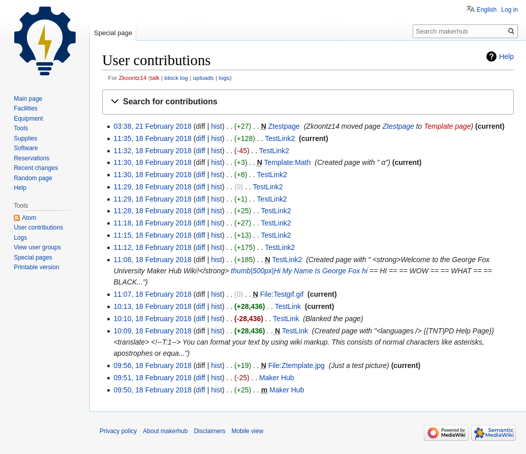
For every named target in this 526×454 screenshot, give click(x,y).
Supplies (25, 138)
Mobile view (247, 431)
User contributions (38, 227)
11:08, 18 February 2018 (152, 260)
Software (26, 148)
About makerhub (165, 431)
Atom (29, 217)
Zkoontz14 (133, 77)
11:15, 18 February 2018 (152, 235)
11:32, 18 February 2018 (152, 151)
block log (176, 77)
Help (506, 56)
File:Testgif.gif (282, 294)
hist (216, 126)
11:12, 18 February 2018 (152, 247)
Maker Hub (276, 378)
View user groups (37, 247)
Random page (33, 178)
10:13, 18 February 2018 (152, 306)
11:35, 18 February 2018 (152, 138)
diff (200, 138)
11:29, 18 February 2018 (152, 187)
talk (155, 77)
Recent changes (36, 168)
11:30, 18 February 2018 (152, 162)
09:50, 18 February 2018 (152, 390)
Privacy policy (118, 431)
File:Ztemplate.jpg (296, 365)
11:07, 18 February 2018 (152, 294)
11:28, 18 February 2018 (152, 211)
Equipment (28, 118)
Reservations (31, 158)
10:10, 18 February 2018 (152, 319)
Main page (28, 98)
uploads (203, 77)
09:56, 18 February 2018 (152, 365)
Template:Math (287, 162)
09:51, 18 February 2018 (152, 378)
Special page (113, 33)
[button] (308, 102)
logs (224, 77)
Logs (20, 237)
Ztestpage (284, 126)
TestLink (288, 306)
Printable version (36, 267)
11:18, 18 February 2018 (152, 223)
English (487, 9)
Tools (21, 128)
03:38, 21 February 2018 (152, 126)
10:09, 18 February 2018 (152, 331)
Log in (509, 9)
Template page (447, 126)
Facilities (26, 108)
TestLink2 (280, 138)
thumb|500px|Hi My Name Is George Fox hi (299, 271)
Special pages (33, 257)
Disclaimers (209, 431)
